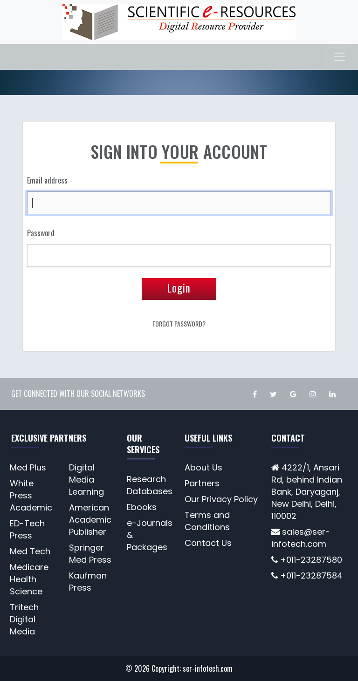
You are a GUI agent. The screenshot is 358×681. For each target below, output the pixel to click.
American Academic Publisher (90, 520)
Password (41, 232)
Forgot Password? (179, 323)
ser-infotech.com (208, 668)
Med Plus (28, 467)
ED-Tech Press (27, 529)
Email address (47, 180)
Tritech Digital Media (24, 619)
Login (179, 288)
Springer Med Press (90, 553)
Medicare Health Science (29, 579)
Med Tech (30, 551)
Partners (202, 483)
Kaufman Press (88, 581)
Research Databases (149, 485)
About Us (203, 467)
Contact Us (208, 543)
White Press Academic (31, 495)
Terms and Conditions (207, 521)
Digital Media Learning (86, 479)
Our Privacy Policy (221, 499)
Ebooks (142, 507)
